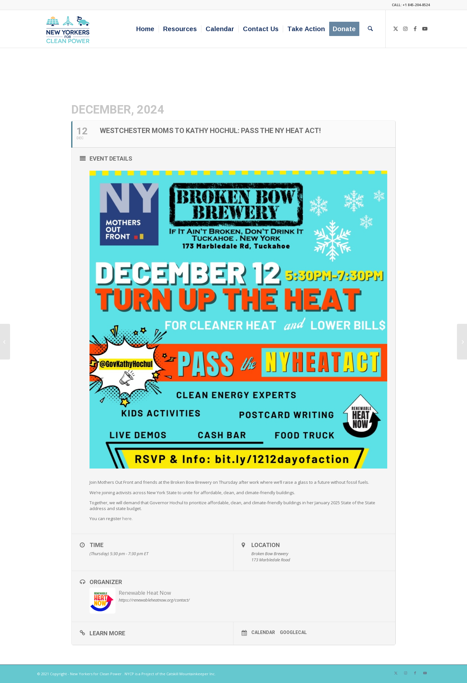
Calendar (263, 632)
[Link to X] (396, 28)
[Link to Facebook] (415, 28)
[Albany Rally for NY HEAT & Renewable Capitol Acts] (5, 342)
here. (127, 518)
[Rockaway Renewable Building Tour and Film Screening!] (462, 342)
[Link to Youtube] (425, 28)
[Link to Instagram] (405, 28)
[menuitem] (145, 29)
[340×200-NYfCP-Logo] (69, 29)
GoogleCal (293, 632)
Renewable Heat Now (145, 592)
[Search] (370, 29)
